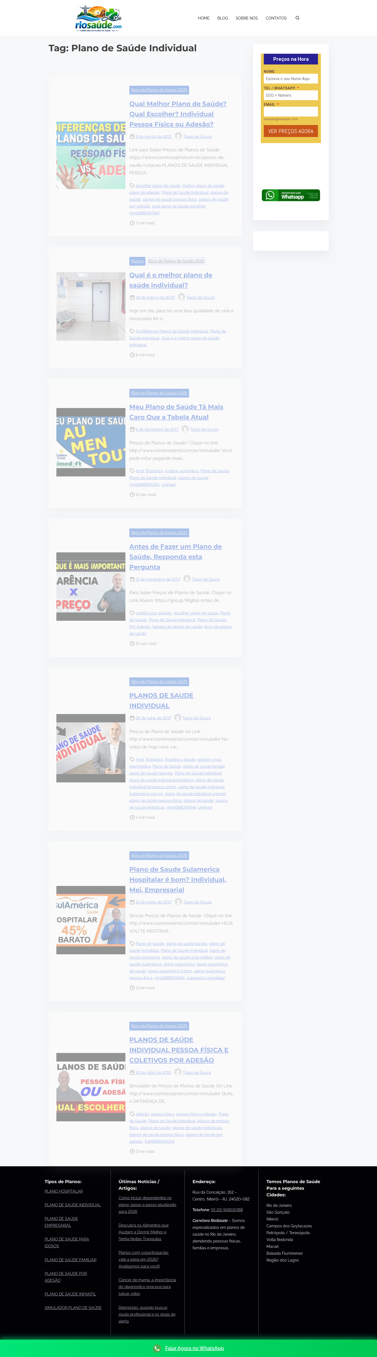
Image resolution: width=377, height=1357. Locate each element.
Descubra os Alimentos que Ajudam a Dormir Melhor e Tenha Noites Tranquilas (144, 1232)
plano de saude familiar (204, 766)
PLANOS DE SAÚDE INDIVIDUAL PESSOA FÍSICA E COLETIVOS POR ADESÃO (178, 1050)
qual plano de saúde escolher (178, 206)
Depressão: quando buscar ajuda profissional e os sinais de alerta (147, 1314)
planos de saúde (193, 477)
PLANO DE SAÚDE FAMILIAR (70, 1260)
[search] (297, 19)
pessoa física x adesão (196, 1114)
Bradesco (154, 471)
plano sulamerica (179, 964)
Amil (140, 471)
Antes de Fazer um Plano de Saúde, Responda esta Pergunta (175, 557)
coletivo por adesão (154, 613)
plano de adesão (144, 192)
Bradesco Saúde (180, 759)
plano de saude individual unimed (195, 793)
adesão (142, 1114)
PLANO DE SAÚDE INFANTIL (70, 1294)
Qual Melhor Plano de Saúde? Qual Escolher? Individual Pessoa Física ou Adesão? (177, 114)
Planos (137, 261)
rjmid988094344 (144, 213)
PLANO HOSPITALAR (64, 1191)
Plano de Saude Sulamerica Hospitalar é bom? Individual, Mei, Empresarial (177, 879)
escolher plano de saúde (158, 185)
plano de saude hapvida (151, 773)
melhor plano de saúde (203, 185)
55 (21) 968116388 (227, 1210)
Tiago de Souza (193, 136)
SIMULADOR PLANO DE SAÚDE (73, 1307)
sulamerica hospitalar (205, 978)
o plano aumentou (182, 471)
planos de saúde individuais (197, 1128)
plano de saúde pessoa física (155, 800)
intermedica (140, 766)
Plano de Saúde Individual (185, 192)
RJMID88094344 (159, 1141)
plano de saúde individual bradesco (161, 780)
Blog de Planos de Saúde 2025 (159, 90)
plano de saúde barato (186, 943)
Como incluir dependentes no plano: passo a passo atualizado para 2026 (147, 1205)
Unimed (168, 484)
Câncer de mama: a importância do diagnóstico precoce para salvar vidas (147, 1287)
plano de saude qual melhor (187, 957)
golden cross (209, 759)
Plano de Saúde (215, 471)
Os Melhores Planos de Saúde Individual (172, 331)
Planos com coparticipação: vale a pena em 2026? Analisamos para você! (144, 1259)
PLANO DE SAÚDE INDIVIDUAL (73, 1205)
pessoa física (162, 1114)
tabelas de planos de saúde (177, 626)
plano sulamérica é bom (170, 971)
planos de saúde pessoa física (170, 199)
